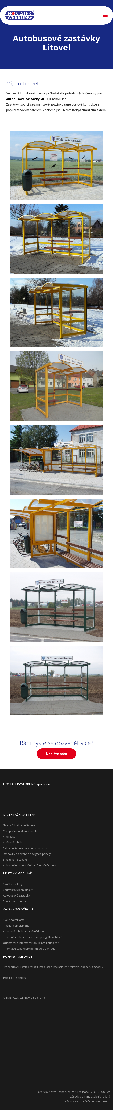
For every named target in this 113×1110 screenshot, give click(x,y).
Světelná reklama (14, 920)
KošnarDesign (65, 1092)
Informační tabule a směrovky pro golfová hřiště (32, 937)
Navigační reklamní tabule (19, 825)
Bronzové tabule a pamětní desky (24, 931)
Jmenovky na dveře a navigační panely (27, 854)
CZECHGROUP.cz (99, 1092)
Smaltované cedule (15, 859)
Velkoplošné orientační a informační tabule (29, 865)
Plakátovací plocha (14, 901)
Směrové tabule (13, 842)
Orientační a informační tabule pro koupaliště (31, 943)
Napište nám (56, 753)
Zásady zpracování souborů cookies (87, 1101)
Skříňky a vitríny (13, 884)
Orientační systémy (19, 814)
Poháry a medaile (17, 956)
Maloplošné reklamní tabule (20, 831)
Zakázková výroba (18, 909)
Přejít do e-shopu (14, 978)
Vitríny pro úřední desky (18, 890)
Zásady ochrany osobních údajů (90, 1096)
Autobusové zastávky (16, 895)
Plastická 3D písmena (16, 925)
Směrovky (9, 837)
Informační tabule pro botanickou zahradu (29, 948)
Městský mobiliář (17, 873)
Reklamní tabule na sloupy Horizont (25, 848)
